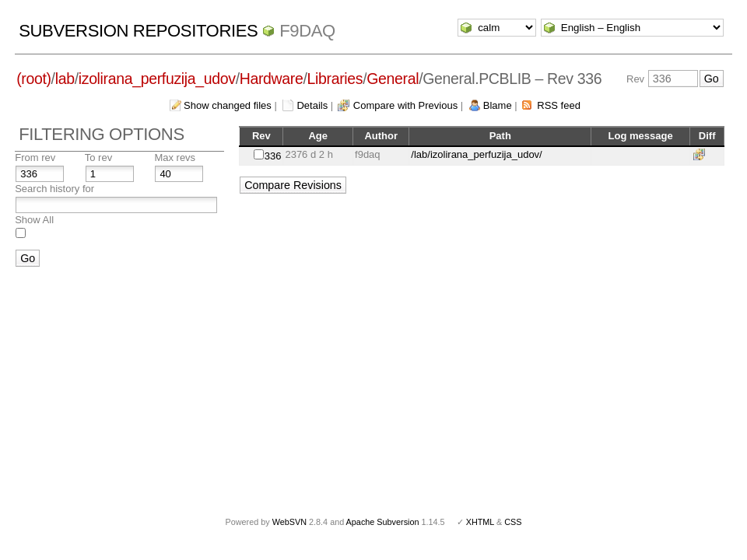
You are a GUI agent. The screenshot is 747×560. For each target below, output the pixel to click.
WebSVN (289, 522)
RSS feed (558, 105)
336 (273, 156)
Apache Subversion (382, 522)
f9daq (307, 30)
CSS (512, 522)
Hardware (271, 78)
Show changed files (228, 105)
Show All (34, 220)
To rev (98, 157)
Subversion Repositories (138, 30)
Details (312, 105)
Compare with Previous (405, 105)
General (392, 78)
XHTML (480, 522)
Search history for (54, 188)
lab (65, 78)
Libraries (335, 78)
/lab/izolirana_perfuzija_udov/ (476, 154)
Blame (497, 105)
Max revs (174, 157)
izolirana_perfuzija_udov (157, 78)
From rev (35, 157)
